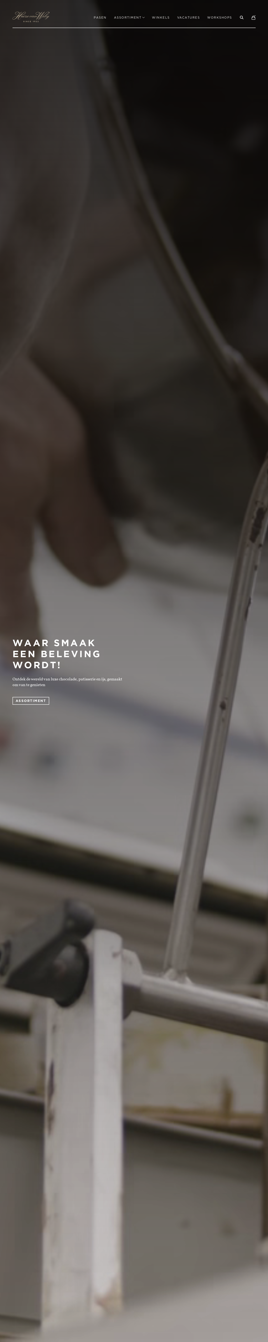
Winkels (161, 17)
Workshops (219, 17)
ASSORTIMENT (31, 700)
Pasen (100, 17)
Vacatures (188, 17)
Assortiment (129, 17)
